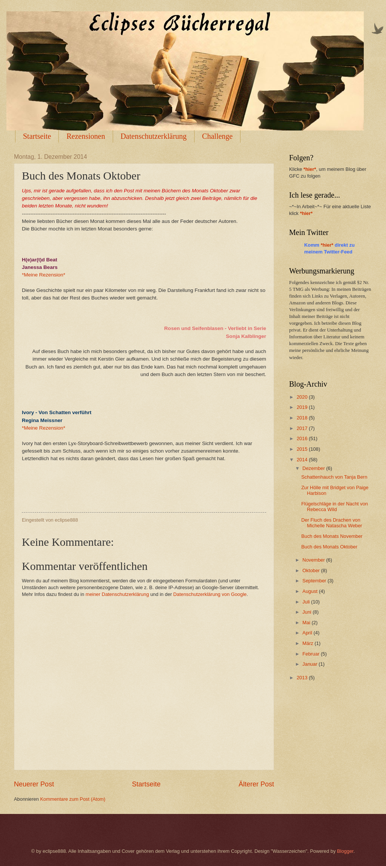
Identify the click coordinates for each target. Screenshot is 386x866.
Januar (310, 664)
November (314, 560)
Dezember (314, 468)
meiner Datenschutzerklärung (117, 594)
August (310, 591)
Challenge (217, 136)
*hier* (309, 169)
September (315, 580)
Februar (311, 654)
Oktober (311, 570)
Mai (306, 622)
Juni (307, 612)
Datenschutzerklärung (154, 136)
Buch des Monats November (331, 536)
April (307, 633)
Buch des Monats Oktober (329, 547)
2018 (303, 418)
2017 (303, 428)
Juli (306, 602)
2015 (303, 449)
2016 (303, 438)
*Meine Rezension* (43, 275)
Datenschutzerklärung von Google (210, 594)
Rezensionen (85, 136)
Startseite (37, 136)
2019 (303, 407)
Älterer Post (256, 784)
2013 (303, 677)
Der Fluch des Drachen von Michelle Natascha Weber (331, 522)
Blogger (345, 851)
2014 (303, 459)
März (308, 643)
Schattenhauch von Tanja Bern (334, 477)
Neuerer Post (34, 784)
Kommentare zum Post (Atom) (72, 799)
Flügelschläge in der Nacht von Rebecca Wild (334, 506)
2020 (303, 397)
